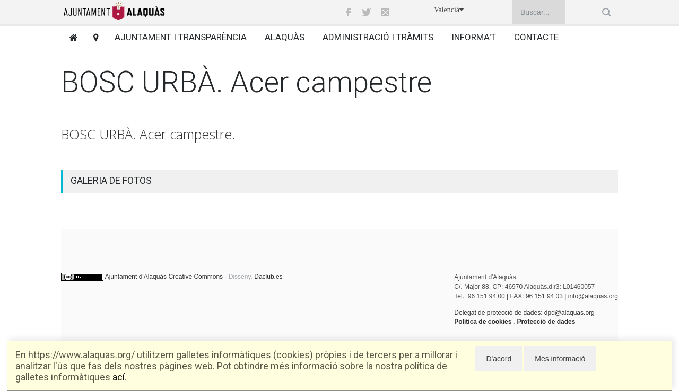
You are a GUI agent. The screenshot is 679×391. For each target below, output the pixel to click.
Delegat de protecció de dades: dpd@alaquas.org (524, 312)
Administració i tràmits (378, 37)
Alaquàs (284, 37)
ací (118, 377)
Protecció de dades (546, 321)
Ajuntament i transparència (181, 37)
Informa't (473, 37)
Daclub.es (268, 276)
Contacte (536, 37)
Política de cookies (482, 321)
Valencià (449, 10)
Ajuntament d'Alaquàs (136, 276)
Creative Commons (195, 276)
